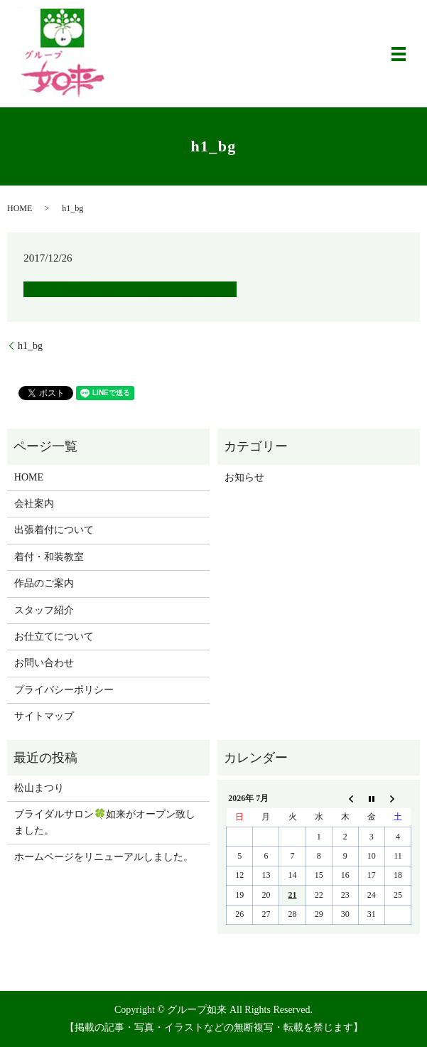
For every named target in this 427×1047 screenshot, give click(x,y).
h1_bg (30, 345)
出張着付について (54, 530)
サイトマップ (44, 716)
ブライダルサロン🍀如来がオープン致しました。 (104, 822)
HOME (19, 208)
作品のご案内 (44, 583)
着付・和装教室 (49, 557)
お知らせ (244, 477)
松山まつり (39, 788)
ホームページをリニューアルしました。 (103, 857)
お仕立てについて (54, 636)
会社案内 (34, 503)
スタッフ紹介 (44, 610)
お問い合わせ (44, 662)
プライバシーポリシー (64, 689)
